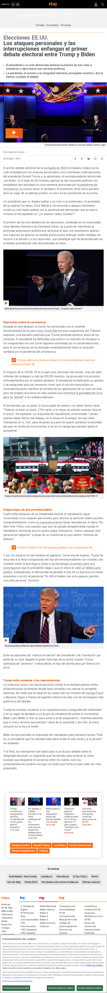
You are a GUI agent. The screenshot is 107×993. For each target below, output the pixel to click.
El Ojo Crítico (80, 876)
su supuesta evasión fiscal (53, 522)
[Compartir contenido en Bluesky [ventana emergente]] (88, 158)
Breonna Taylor (15, 697)
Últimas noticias (91, 882)
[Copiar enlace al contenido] (102, 158)
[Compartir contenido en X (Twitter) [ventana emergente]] (82, 158)
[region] (53, 964)
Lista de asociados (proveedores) (17, 981)
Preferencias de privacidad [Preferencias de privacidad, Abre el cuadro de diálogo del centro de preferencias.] (16, 988)
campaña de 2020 (55, 168)
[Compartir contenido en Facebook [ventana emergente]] (75, 158)
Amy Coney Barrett (49, 330)
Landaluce (46, 876)
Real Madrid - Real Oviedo (23, 876)
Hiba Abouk (62, 876)
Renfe (94, 876)
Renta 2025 (31, 882)
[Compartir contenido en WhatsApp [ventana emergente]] (95, 158)
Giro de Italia (14, 882)
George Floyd (94, 693)
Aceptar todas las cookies (89, 988)
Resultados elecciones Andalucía (60, 882)
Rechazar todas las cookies (60, 988)
